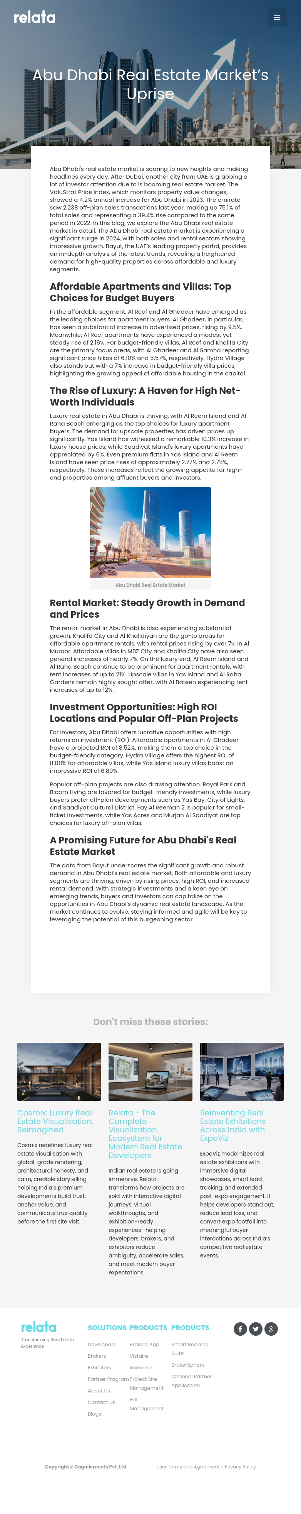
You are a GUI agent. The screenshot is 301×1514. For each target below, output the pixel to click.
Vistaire (139, 1356)
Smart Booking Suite (189, 1349)
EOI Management (147, 1404)
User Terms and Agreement (188, 1466)
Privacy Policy (240, 1466)
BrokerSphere (187, 1365)
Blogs (94, 1414)
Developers (102, 1344)
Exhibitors (99, 1367)
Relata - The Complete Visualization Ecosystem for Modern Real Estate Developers (145, 1133)
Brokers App (144, 1344)
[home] (45, 16)
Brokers (97, 1356)
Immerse (141, 1367)
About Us (99, 1390)
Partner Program (108, 1379)
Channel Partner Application (191, 1381)
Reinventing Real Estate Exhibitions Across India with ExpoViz (233, 1125)
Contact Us (101, 1402)
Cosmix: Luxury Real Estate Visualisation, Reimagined (55, 1121)
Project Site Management (147, 1383)
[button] (277, 17)
